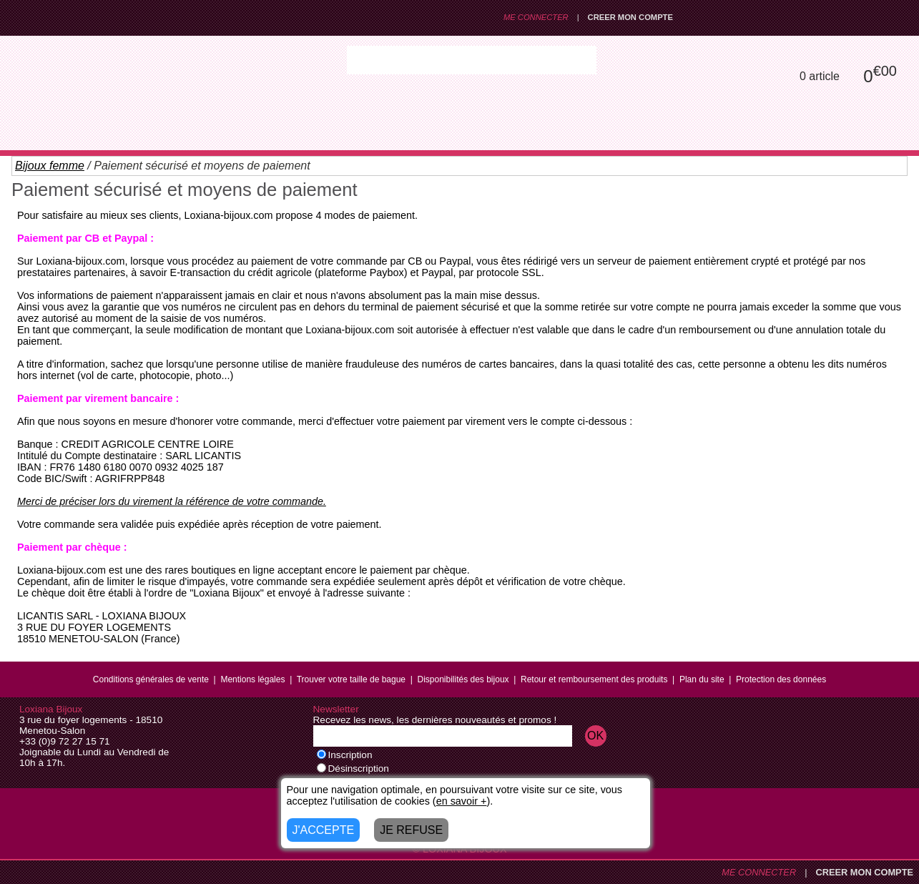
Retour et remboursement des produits (594, 679)
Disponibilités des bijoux (462, 679)
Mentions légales (252, 679)
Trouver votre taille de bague (351, 679)
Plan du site (701, 679)
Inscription (345, 755)
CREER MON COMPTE (630, 17)
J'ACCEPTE (324, 830)
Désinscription (353, 768)
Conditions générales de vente (151, 679)
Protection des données (781, 679)
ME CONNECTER (536, 17)
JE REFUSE (411, 830)
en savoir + (461, 801)
